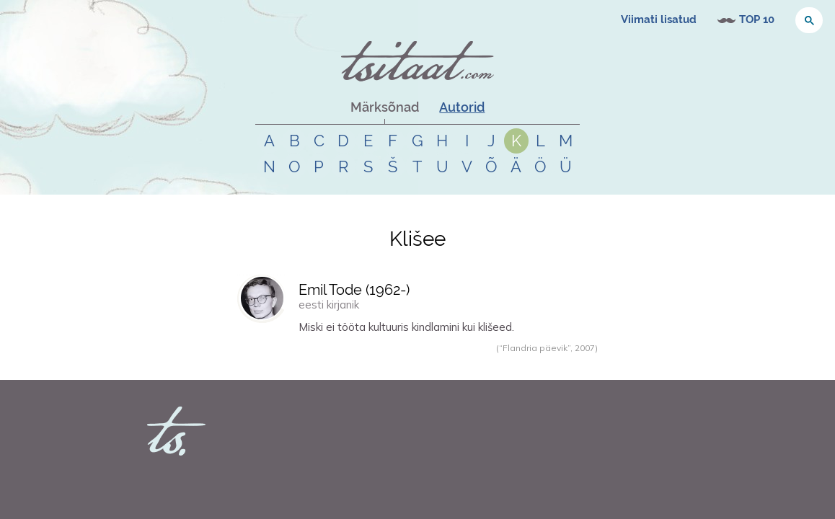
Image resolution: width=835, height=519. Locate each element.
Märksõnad (384, 107)
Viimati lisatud (659, 19)
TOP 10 (756, 19)
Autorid (462, 107)
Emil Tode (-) (354, 289)
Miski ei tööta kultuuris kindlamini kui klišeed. (406, 327)
